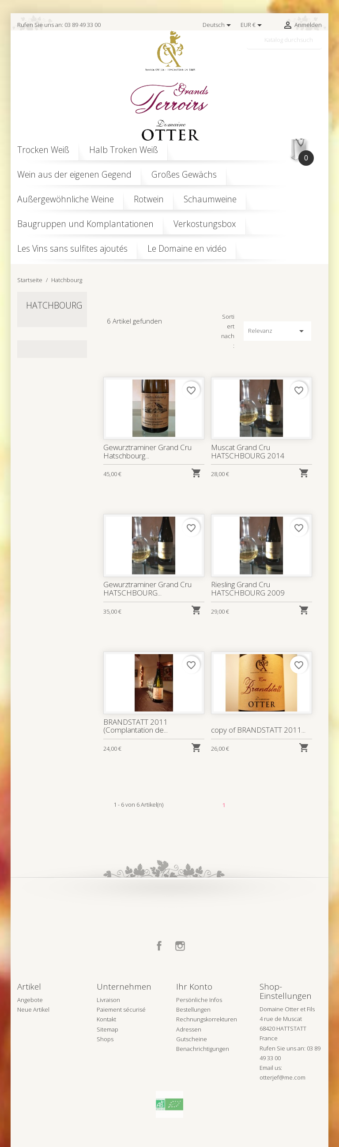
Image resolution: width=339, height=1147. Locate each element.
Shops (105, 1039)
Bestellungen (193, 1009)
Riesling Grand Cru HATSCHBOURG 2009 (247, 588)
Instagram (180, 946)
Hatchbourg (54, 305)
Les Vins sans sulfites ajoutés (72, 248)
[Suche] (284, 39)
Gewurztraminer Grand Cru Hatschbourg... (147, 451)
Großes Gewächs (184, 174)
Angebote (30, 1000)
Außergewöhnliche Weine (65, 199)
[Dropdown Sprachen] (218, 25)
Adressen (188, 1029)
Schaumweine (210, 199)
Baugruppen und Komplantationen (85, 224)
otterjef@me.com (282, 1077)
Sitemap (107, 1029)
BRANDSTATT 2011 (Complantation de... (135, 726)
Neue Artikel (33, 1009)
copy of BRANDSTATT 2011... (258, 730)
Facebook (159, 946)
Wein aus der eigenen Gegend (74, 174)
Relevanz (277, 331)
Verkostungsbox (204, 224)
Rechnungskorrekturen (206, 1019)
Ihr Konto (194, 986)
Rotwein (149, 199)
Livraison (108, 1000)
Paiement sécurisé (121, 1009)
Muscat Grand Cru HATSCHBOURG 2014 (247, 451)
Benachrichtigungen (202, 1049)
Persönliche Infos (199, 1000)
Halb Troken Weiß (123, 150)
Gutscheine (191, 1039)
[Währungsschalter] (253, 25)
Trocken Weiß (43, 150)
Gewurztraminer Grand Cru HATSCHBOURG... (147, 588)
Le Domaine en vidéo (186, 248)
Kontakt (106, 1019)
